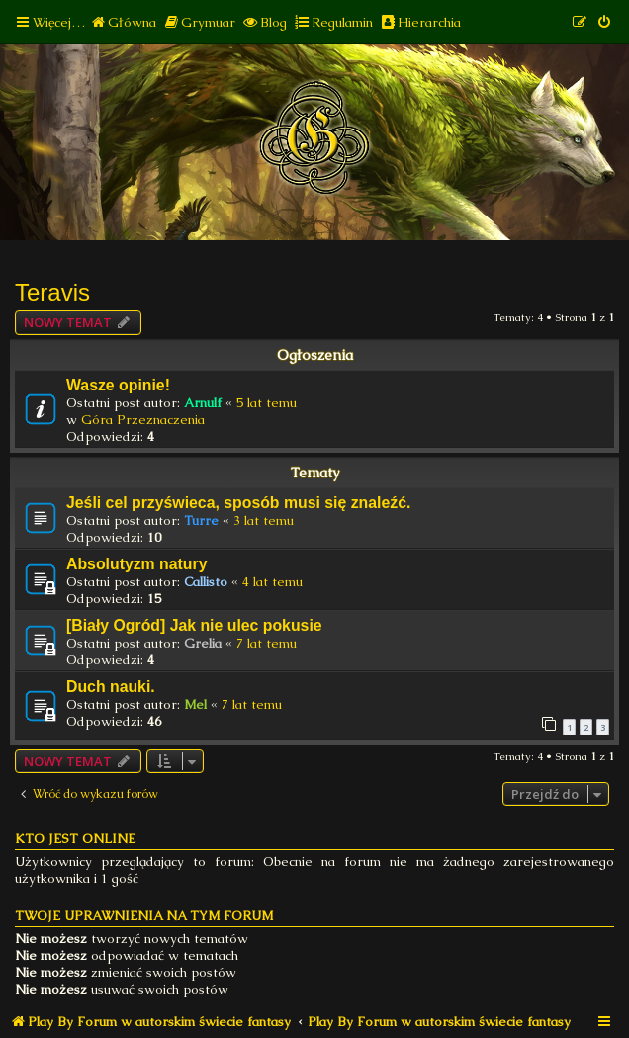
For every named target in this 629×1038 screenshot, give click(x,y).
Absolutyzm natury (136, 564)
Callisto (205, 581)
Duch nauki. (110, 686)
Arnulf (203, 402)
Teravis (52, 292)
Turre (201, 520)
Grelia (203, 643)
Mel (195, 704)
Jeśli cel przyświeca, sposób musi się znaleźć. (238, 502)
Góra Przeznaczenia (143, 419)
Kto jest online (75, 838)
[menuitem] (123, 22)
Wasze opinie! (118, 385)
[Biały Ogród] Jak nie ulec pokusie (194, 625)
